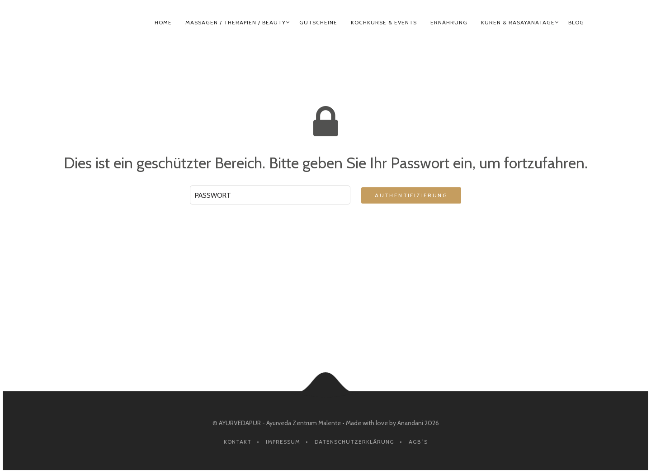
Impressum (283, 441)
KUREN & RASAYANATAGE (518, 22)
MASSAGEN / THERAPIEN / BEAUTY (235, 22)
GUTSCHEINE (318, 22)
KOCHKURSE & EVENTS (384, 22)
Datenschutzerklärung (354, 441)
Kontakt (237, 441)
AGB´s (418, 441)
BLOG (576, 22)
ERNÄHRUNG (448, 22)
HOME (163, 22)
